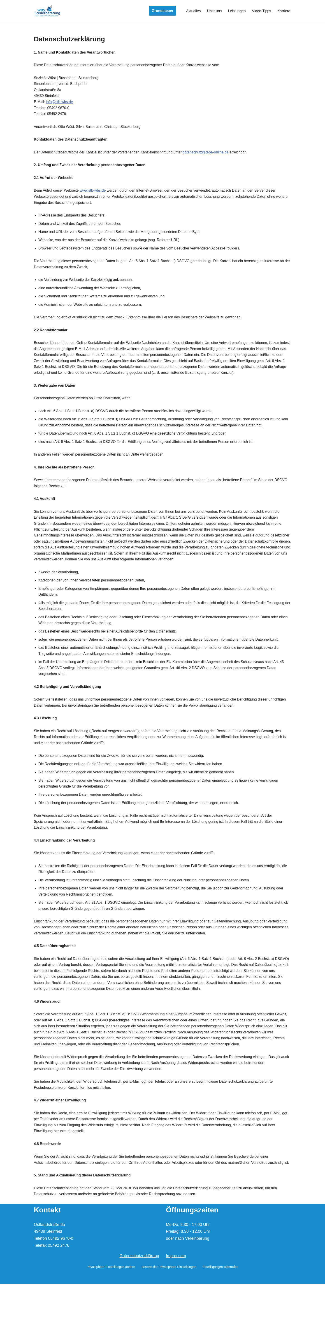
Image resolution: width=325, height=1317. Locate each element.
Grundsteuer (162, 11)
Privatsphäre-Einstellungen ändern (111, 1300)
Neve (37, 1311)
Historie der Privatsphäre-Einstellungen (169, 1300)
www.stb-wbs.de (93, 193)
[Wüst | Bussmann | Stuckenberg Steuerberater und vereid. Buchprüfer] (47, 11)
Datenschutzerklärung (139, 1289)
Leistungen (237, 11)
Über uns (214, 11)
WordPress (77, 1311)
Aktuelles (193, 11)
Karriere (283, 11)
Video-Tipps (261, 11)
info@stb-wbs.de (59, 103)
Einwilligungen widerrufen (220, 1300)
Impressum (176, 1289)
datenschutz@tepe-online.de (208, 154)
